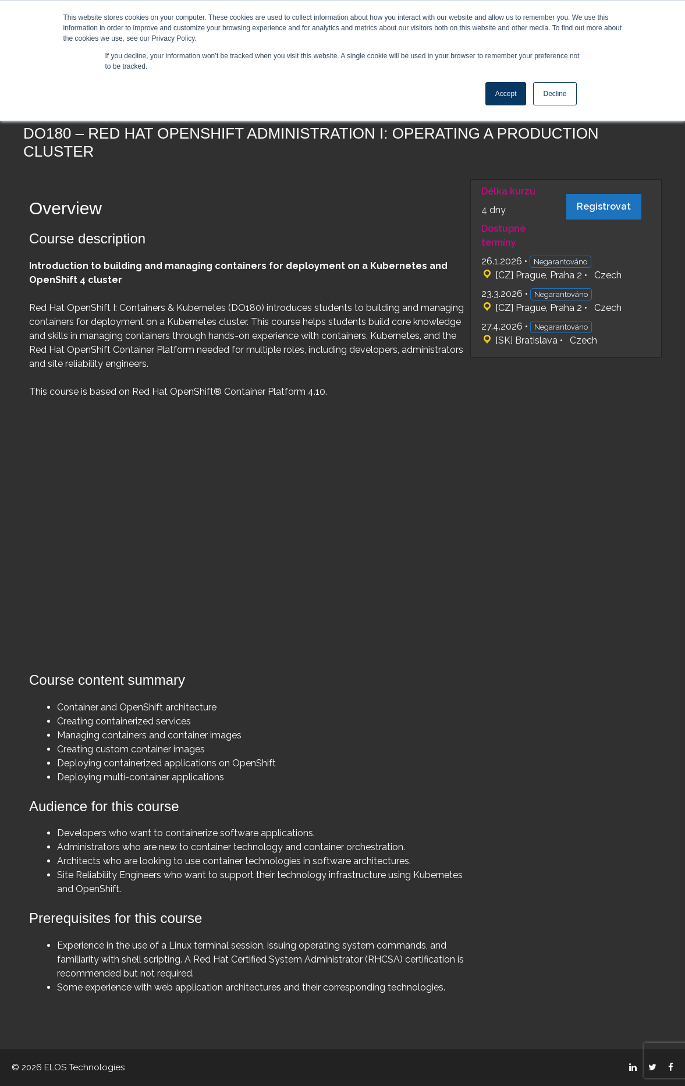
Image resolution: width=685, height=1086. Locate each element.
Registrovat (604, 206)
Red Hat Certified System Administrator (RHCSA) (298, 959)
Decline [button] (554, 94)
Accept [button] (506, 94)
